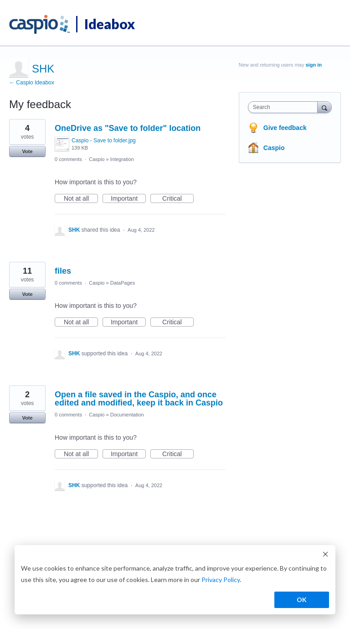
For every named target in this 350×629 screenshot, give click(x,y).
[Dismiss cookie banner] (325, 555)
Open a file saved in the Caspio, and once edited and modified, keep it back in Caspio (139, 398)
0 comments (68, 159)
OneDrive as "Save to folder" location (128, 128)
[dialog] (175, 579)
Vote (27, 151)
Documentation (127, 414)
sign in (314, 65)
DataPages (122, 283)
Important (128, 199)
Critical (178, 199)
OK (302, 599)
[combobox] (284, 107)
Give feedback (285, 127)
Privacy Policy (220, 579)
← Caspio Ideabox (31, 82)
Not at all (81, 199)
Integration (122, 159)
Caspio (96, 159)
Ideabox (109, 24)
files (63, 271)
